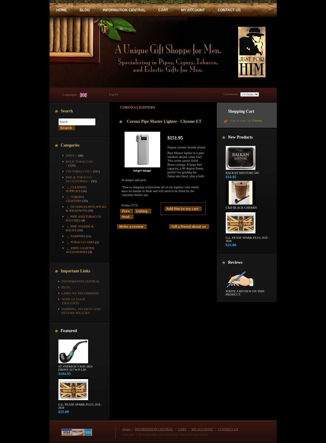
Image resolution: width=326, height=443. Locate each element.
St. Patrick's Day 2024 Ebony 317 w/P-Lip (75, 366)
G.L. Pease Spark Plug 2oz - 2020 (80, 404)
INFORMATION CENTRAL (124, 10)
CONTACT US (229, 10)
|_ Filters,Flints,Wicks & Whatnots (86, 208)
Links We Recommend (80, 293)
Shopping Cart (241, 111)
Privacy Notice (199, 434)
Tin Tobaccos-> (79, 171)
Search (67, 111)
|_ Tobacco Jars (80, 242)
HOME (61, 10)
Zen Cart (184, 434)
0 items (257, 120)
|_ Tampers (75, 236)
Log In (113, 94)
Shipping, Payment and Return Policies (81, 311)
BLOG (85, 10)
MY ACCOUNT (193, 10)
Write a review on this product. (245, 291)
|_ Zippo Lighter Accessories (80, 250)
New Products (240, 137)
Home (127, 429)
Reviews (235, 262)
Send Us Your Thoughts (73, 301)
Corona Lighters (137, 107)
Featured (69, 331)
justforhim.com (154, 434)
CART (163, 10)
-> (79, 179)
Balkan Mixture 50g (243, 172)
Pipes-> (71, 155)
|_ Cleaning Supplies (76, 189)
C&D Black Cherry (241, 206)
